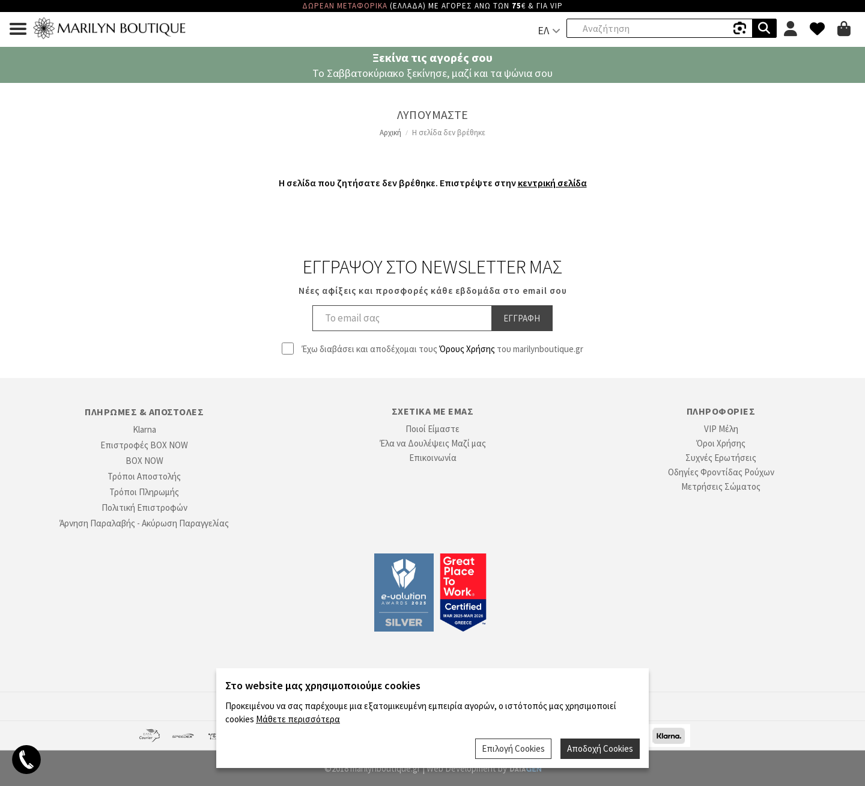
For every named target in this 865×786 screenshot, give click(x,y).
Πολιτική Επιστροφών (144, 507)
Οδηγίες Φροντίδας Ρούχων (721, 472)
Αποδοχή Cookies (600, 748)
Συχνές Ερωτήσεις (720, 457)
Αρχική (390, 132)
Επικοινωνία (433, 457)
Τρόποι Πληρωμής (144, 492)
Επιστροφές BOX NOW (144, 445)
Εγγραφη (521, 318)
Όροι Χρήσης (720, 443)
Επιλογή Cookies (513, 748)
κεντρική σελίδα (552, 183)
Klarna (144, 429)
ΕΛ (543, 30)
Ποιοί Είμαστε (432, 428)
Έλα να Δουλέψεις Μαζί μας (433, 443)
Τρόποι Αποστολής (144, 476)
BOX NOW (144, 460)
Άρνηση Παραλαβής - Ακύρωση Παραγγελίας (144, 523)
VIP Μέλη (721, 428)
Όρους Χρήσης (467, 349)
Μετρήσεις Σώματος (720, 486)
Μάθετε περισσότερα (298, 719)
